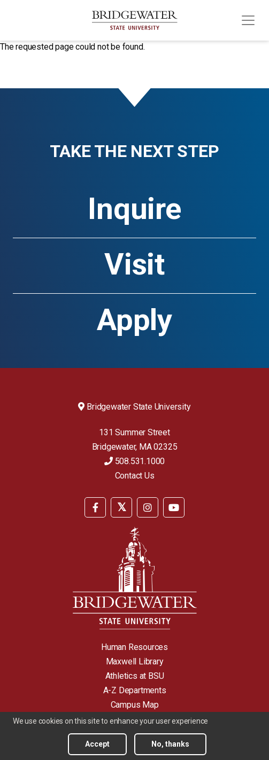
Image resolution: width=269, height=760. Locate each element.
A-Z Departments (134, 690)
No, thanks (170, 746)
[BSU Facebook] (95, 507)
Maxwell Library (135, 661)
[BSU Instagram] (147, 507)
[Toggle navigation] (248, 20)
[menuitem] (95, 507)
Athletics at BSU (134, 676)
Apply (134, 320)
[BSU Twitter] (121, 507)
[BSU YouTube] (174, 507)
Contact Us (135, 476)
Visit (134, 264)
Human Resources (134, 647)
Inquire (134, 208)
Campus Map (135, 705)
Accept (97, 746)
